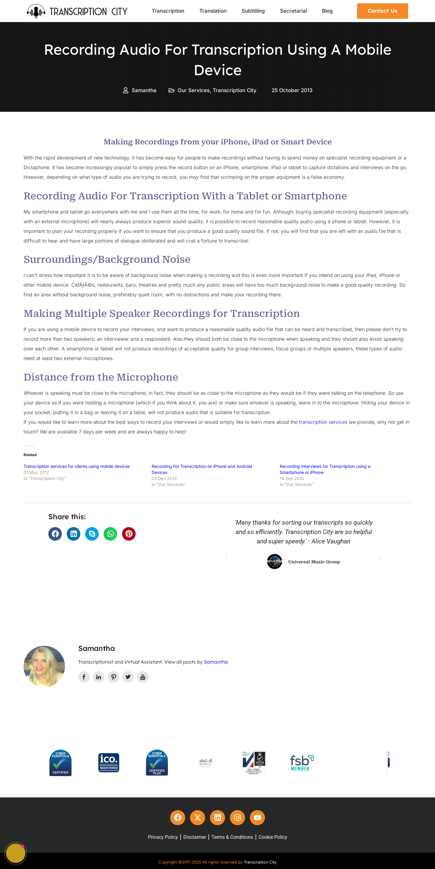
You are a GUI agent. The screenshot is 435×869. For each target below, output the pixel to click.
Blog (327, 11)
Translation (213, 11)
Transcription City (234, 90)
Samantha (216, 662)
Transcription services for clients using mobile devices (77, 466)
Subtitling (253, 11)
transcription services (323, 422)
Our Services (194, 90)
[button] (55, 534)
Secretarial (293, 11)
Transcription (168, 11)
